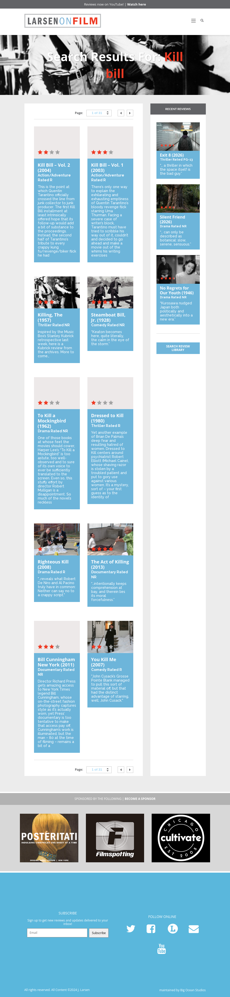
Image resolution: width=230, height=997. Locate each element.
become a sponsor (140, 799)
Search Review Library (178, 348)
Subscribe (99, 933)
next (130, 113)
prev (121, 113)
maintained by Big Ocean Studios (182, 990)
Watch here (136, 4)
